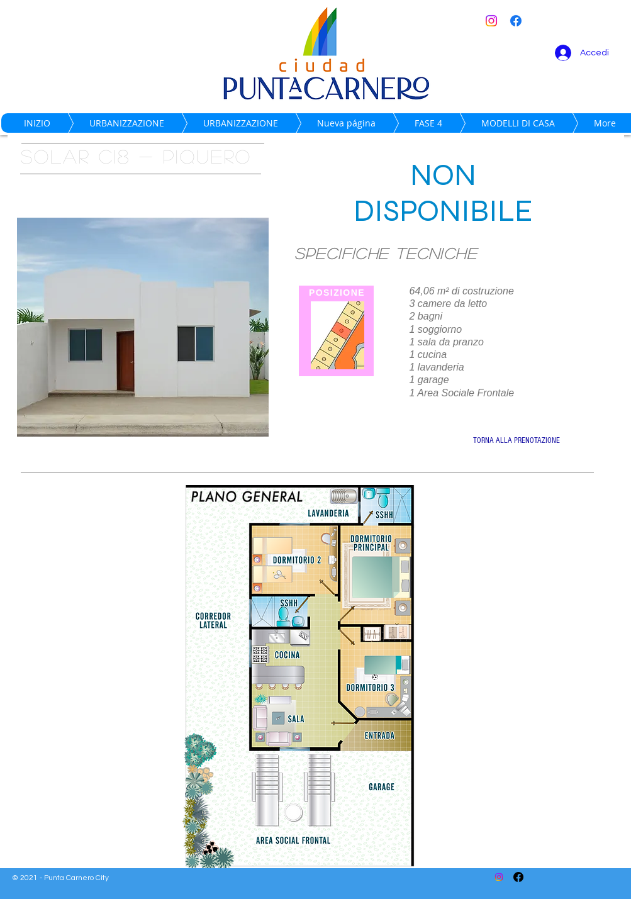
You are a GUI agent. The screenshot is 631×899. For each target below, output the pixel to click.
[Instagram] (491, 20)
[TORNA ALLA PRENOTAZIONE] (516, 441)
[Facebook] (515, 20)
